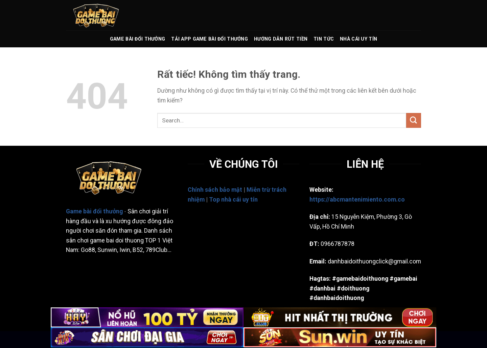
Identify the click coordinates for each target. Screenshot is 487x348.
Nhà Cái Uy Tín (358, 39)
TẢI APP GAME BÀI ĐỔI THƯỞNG (209, 39)
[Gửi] (413, 120)
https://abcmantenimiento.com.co (357, 199)
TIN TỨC (324, 39)
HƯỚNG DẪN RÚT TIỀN (280, 39)
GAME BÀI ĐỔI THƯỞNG (137, 39)
